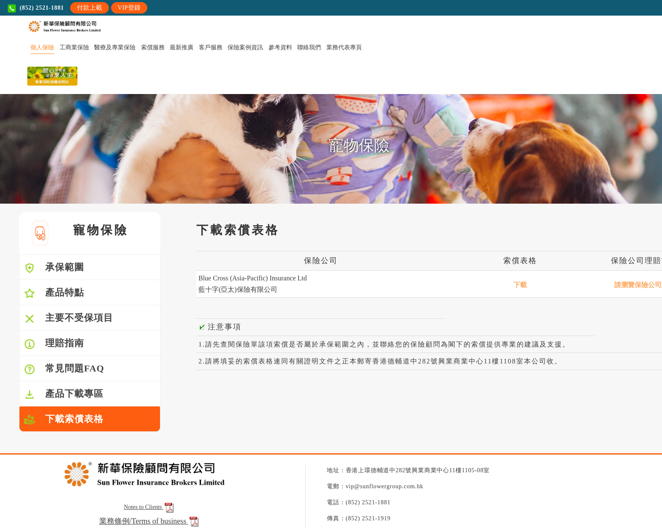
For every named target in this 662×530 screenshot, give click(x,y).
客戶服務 (210, 47)
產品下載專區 (63, 394)
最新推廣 (181, 47)
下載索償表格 (63, 420)
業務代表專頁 (344, 47)
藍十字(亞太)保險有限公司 (237, 289)
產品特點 (54, 293)
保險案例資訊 (245, 47)
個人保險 (42, 47)
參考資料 (280, 47)
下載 (520, 284)
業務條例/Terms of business (143, 521)
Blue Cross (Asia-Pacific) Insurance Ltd (252, 278)
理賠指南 (54, 344)
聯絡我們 (309, 47)
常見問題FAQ (64, 369)
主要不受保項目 (68, 318)
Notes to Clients (149, 507)
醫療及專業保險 (115, 47)
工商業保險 (74, 47)
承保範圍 (54, 268)
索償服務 (153, 47)
